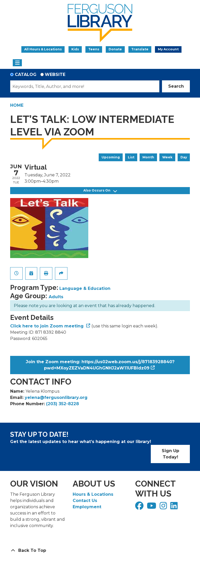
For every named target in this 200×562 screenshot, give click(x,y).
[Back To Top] (100, 550)
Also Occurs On (100, 190)
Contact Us (85, 500)
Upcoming (111, 157)
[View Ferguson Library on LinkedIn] (174, 507)
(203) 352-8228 (62, 403)
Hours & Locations (93, 494)
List (131, 157)
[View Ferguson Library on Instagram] (164, 507)
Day (183, 157)
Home (16, 105)
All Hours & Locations (43, 49)
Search (176, 86)
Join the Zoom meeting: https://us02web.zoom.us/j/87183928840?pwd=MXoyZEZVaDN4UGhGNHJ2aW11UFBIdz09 (100, 364)
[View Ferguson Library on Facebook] (140, 507)
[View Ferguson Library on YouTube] (152, 507)
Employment (87, 506)
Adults (56, 296)
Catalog (25, 74)
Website (55, 74)
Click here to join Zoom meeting (47, 326)
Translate (139, 49)
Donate (115, 49)
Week (167, 157)
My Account (168, 49)
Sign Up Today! (170, 453)
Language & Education (84, 288)
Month (148, 157)
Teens (93, 49)
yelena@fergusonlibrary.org (56, 397)
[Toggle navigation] (17, 63)
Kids (75, 49)
